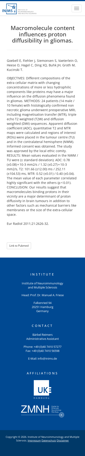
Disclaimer (63, 440)
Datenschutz (48, 440)
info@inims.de (47, 359)
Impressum (34, 440)
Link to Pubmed (19, 246)
